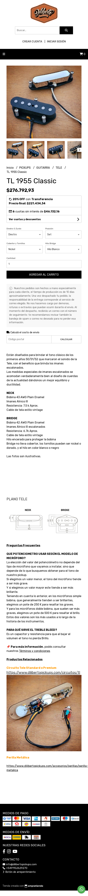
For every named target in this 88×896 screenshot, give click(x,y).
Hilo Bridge (50, 243)
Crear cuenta (32, 41)
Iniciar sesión (56, 41)
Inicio (10, 167)
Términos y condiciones (34, 651)
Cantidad (11, 258)
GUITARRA (43, 167)
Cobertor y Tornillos (16, 243)
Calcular (66, 339)
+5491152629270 (15, 868)
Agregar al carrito (44, 274)
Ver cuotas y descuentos (25, 219)
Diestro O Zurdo (14, 229)
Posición (49, 229)
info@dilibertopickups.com (20, 864)
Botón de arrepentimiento (19, 872)
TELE (59, 167)
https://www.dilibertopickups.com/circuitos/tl (43, 672)
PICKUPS (25, 167)
